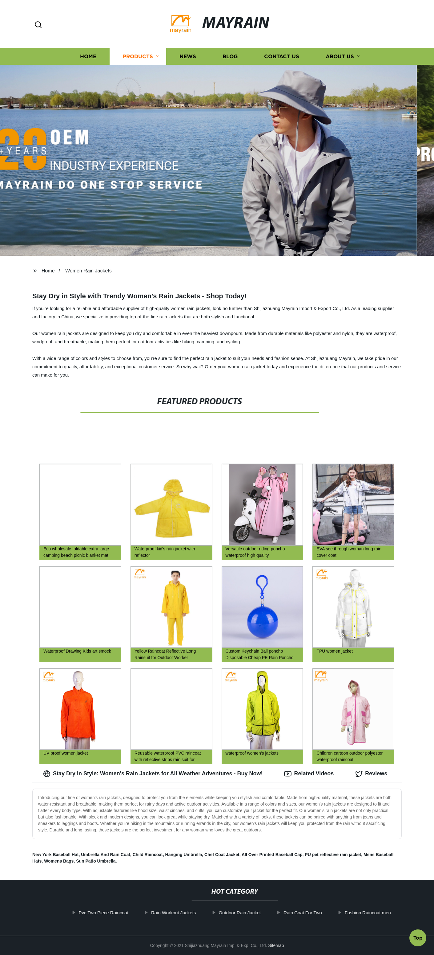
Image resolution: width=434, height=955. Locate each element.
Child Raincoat (148, 854)
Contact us (281, 56)
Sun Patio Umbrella (95, 861)
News (187, 56)
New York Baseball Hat (55, 854)
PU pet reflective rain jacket (333, 854)
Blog (230, 56)
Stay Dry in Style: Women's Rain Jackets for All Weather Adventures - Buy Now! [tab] (153, 773)
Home (88, 56)
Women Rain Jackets (88, 270)
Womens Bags (59, 861)
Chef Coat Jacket (221, 854)
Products (138, 56)
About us (340, 56)
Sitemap (276, 945)
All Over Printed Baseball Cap (272, 854)
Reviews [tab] (371, 773)
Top (418, 938)
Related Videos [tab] (309, 773)
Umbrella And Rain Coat (105, 854)
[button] (38, 25)
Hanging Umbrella (183, 854)
